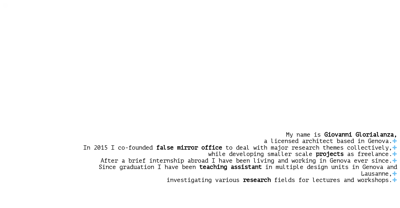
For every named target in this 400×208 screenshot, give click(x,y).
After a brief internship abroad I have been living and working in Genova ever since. (246, 161)
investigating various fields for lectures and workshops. (279, 180)
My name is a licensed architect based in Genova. (330, 138)
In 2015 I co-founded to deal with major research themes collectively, (237, 148)
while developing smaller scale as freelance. (300, 154)
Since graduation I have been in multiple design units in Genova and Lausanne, (248, 170)
